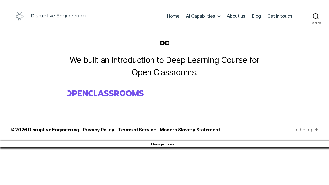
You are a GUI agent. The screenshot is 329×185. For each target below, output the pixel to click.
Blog (256, 18)
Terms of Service (137, 134)
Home (173, 18)
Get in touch (279, 18)
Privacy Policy (98, 134)
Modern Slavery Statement (190, 134)
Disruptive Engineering (53, 134)
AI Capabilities (200, 18)
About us (236, 18)
